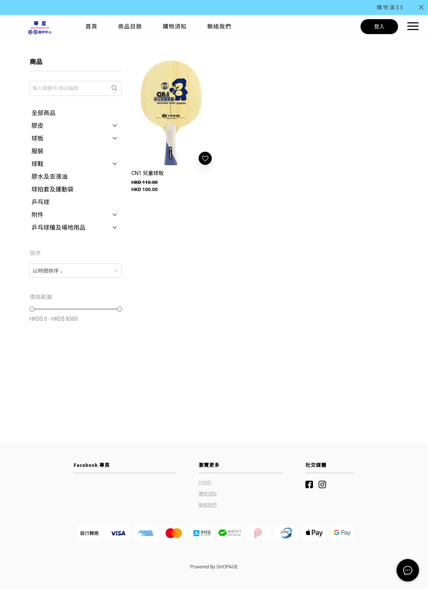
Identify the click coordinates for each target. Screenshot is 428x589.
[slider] (31, 309)
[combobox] (76, 270)
